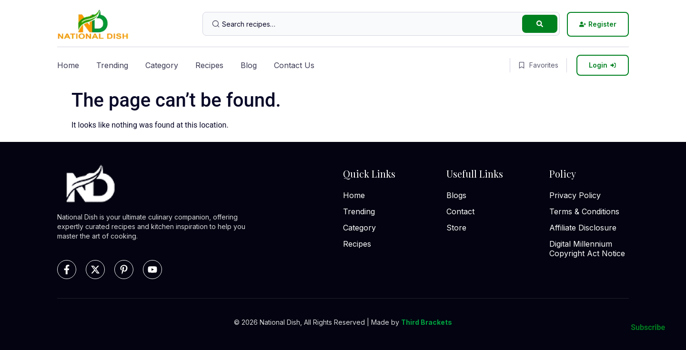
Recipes (209, 65)
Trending (112, 65)
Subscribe (648, 327)
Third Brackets (426, 322)
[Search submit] (539, 24)
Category (161, 65)
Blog (249, 65)
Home (68, 65)
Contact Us (294, 65)
